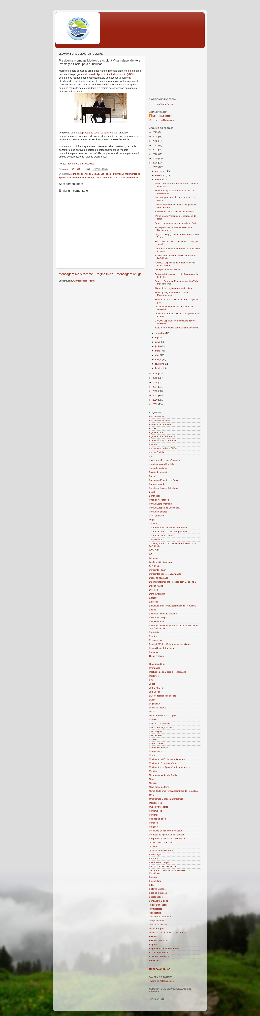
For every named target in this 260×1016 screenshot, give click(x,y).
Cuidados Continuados (160, 562)
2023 (155, 141)
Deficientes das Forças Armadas (165, 574)
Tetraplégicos (155, 909)
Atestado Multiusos (158, 468)
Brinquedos (154, 496)
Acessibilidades (156, 416)
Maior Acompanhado (159, 723)
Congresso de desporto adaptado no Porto (176, 223)
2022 (155, 145)
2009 (155, 404)
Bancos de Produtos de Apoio (164, 480)
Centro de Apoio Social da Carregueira (168, 527)
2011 (155, 395)
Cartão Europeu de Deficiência (164, 508)
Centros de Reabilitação (161, 535)
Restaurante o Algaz (159, 862)
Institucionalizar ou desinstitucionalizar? (174, 211)
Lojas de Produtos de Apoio (162, 715)
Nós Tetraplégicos (164, 104)
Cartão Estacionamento (160, 504)
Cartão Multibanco (158, 511)
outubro (159, 179)
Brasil (152, 492)
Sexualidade (155, 881)
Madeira (153, 719)
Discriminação (156, 586)
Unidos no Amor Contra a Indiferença (167, 932)
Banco (152, 476)
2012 (155, 391)
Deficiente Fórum (157, 570)
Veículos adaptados (159, 940)
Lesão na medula (157, 707)
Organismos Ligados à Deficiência (166, 799)
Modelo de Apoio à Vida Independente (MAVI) (109, 74)
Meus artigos (155, 731)
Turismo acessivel (158, 924)
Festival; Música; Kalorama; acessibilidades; (171, 644)
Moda (152, 755)
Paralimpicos (155, 811)
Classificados (155, 539)
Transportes (155, 913)
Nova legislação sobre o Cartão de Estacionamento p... (172, 293)
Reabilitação (155, 854)
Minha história (156, 743)
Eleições (153, 598)
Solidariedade (156, 897)
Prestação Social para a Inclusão (101, 177)
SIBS (151, 885)
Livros (152, 711)
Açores (152, 428)
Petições (153, 827)
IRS (151, 680)
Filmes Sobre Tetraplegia (161, 648)
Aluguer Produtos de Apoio (162, 440)
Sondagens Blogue (158, 901)
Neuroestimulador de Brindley (164, 775)
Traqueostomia (156, 920)
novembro (160, 175)
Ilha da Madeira (156, 664)
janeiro (158, 368)
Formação (154, 652)
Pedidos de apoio (157, 819)
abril (157, 355)
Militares (153, 739)
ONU (151, 795)
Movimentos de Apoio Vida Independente (169, 767)
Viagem (153, 944)
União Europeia (156, 928)
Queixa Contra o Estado (161, 842)
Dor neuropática (157, 594)
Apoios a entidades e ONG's (163, 448)
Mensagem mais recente (76, 274)
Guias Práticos (156, 656)
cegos (152, 519)
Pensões (153, 823)
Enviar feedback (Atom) (83, 281)
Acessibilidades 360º (159, 420)
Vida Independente (128, 177)
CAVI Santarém (156, 515)
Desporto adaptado (158, 578)
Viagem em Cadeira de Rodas (164, 948)
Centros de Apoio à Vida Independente (168, 531)
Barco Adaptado (157, 484)
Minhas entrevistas (158, 747)
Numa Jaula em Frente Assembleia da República (173, 791)
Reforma (153, 858)
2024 (155, 136)
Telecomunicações (158, 905)
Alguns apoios (76, 174)
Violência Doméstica (159, 956)
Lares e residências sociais (162, 696)
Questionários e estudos (161, 850)
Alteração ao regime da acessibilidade (174, 288)
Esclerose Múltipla (158, 617)
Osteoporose (155, 803)
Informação (118, 174)
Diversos (153, 590)
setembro (160, 333)
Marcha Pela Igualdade (160, 727)
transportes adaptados (160, 916)
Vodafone (154, 960)
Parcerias (154, 815)
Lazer (152, 699)
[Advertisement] (175, 72)
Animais (153, 444)
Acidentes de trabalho (160, 424)
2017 (155, 167)
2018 (155, 162)
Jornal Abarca (156, 688)
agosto (158, 337)
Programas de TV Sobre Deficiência (167, 838)
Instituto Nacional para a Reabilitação (167, 672)
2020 (155, 154)
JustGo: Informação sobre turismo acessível (176, 327)
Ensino (152, 609)
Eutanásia (154, 632)
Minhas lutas (155, 751)
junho (158, 346)
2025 (155, 132)
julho (158, 342)
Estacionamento (157, 621)
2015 (155, 378)
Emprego (153, 602)
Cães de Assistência (159, 500)
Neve (151, 779)
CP (150, 554)
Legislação (154, 703)
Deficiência (105, 174)
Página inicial (105, 274)
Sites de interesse (158, 893)
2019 (155, 158)
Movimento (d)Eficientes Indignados (167, 759)
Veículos (153, 936)
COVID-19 (154, 550)
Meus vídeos (155, 735)
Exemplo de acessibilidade (168, 269)
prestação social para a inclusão (99, 132)
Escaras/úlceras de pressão (163, 613)
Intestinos (154, 676)
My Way (153, 771)
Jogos (152, 684)
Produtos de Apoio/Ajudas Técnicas (166, 834)
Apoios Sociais (92, 174)
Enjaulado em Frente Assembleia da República (172, 605)
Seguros (153, 877)
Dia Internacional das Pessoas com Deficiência (172, 582)
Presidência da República (80, 163)
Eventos (153, 636)
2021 (155, 149)
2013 (155, 386)
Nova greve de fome (159, 787)
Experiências (155, 640)
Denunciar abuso (159, 969)
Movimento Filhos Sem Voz (162, 763)
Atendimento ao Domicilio (161, 464)
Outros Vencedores (158, 807)
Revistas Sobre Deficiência (162, 866)
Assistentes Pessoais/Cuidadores (165, 460)
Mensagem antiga (129, 274)
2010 (155, 400)
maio (158, 350)
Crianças (153, 558)
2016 (155, 373)
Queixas (153, 846)
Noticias (153, 783)
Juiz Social (154, 692)
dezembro (160, 171)
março (158, 359)
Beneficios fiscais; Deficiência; (164, 488)
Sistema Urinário (157, 889)
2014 (155, 382)
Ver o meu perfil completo (161, 120)
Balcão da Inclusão (158, 472)
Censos (153, 523)
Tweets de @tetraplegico (161, 981)
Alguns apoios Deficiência (162, 436)
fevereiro (159, 364)
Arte (151, 456)
